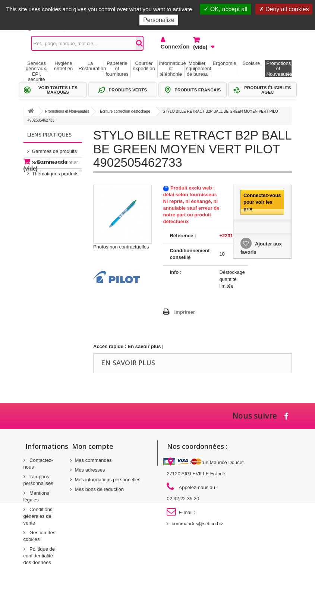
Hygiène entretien (63, 65)
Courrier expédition (144, 65)
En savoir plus (144, 346)
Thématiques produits (55, 170)
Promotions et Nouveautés (279, 68)
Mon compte (92, 446)
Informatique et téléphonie (171, 68)
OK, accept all (225, 9)
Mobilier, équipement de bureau (198, 68)
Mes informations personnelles (108, 479)
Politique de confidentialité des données (39, 555)
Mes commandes (93, 460)
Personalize (158, 20)
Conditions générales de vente (38, 516)
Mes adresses (90, 470)
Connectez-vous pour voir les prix (262, 202)
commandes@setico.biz (197, 523)
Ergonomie (224, 63)
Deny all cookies (284, 9)
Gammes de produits (54, 148)
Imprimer (184, 312)
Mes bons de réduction (99, 489)
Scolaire (251, 63)
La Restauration (91, 65)
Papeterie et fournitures (116, 68)
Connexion (171, 46)
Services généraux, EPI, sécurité (36, 68)
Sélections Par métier (55, 159)
